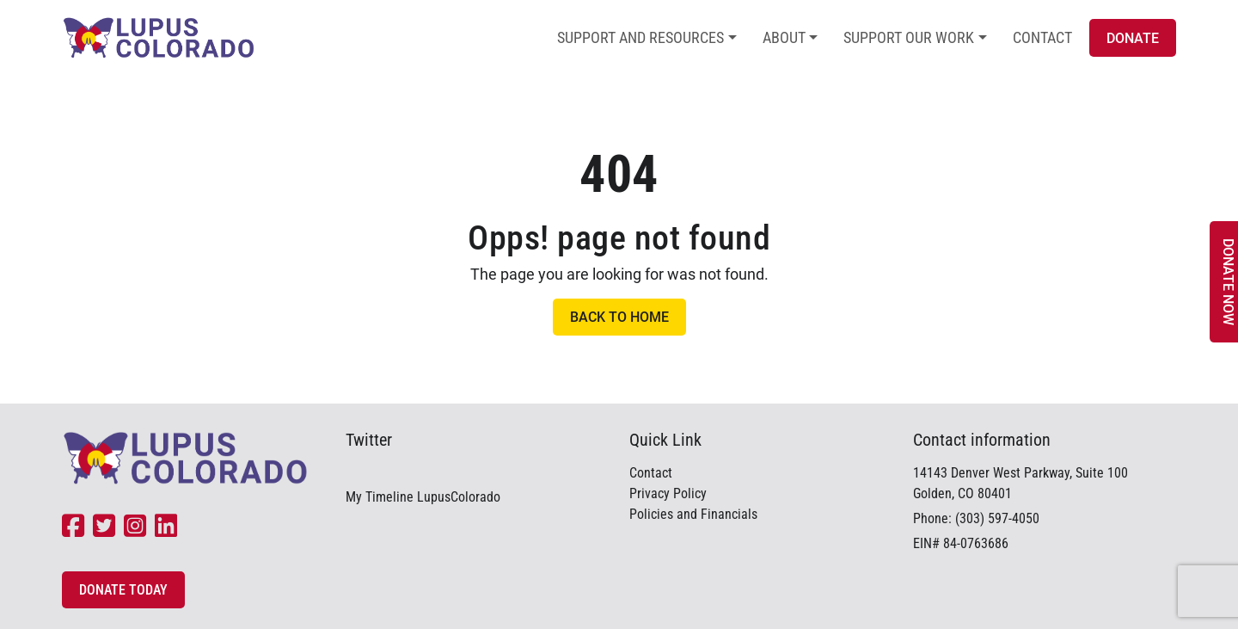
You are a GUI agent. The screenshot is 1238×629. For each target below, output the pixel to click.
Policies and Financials (693, 514)
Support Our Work (908, 37)
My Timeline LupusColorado (423, 497)
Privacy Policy (668, 493)
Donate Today (123, 590)
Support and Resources (640, 37)
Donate (1132, 38)
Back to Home (619, 317)
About (784, 37)
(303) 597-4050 (997, 518)
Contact (1042, 37)
